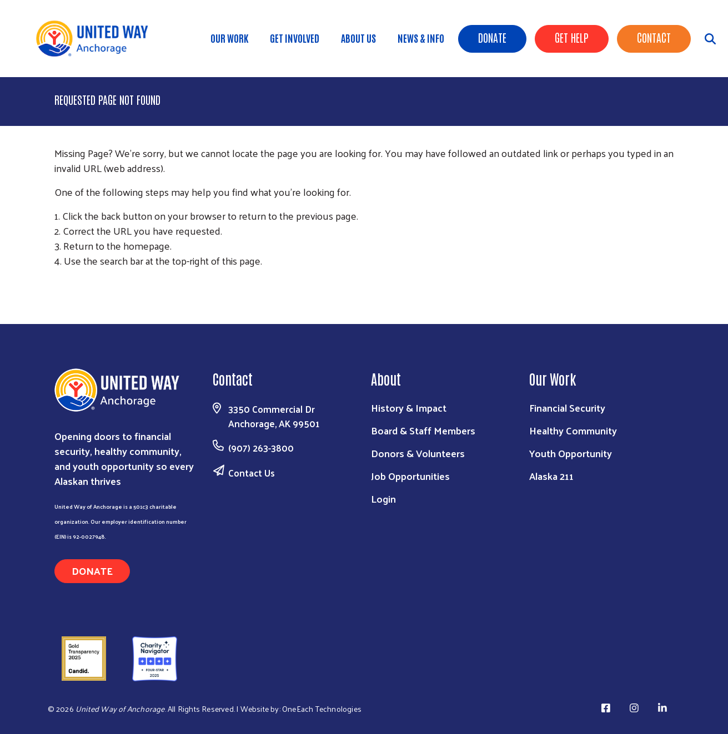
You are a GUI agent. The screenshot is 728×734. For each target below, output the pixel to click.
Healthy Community (573, 430)
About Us (358, 37)
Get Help (572, 37)
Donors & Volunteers (418, 453)
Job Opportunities (410, 475)
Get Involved (294, 37)
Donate (492, 37)
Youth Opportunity (570, 453)
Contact (654, 37)
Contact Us (251, 472)
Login (383, 498)
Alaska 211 (551, 475)
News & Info (421, 37)
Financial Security (567, 407)
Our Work (229, 37)
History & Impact (408, 407)
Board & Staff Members (423, 430)
